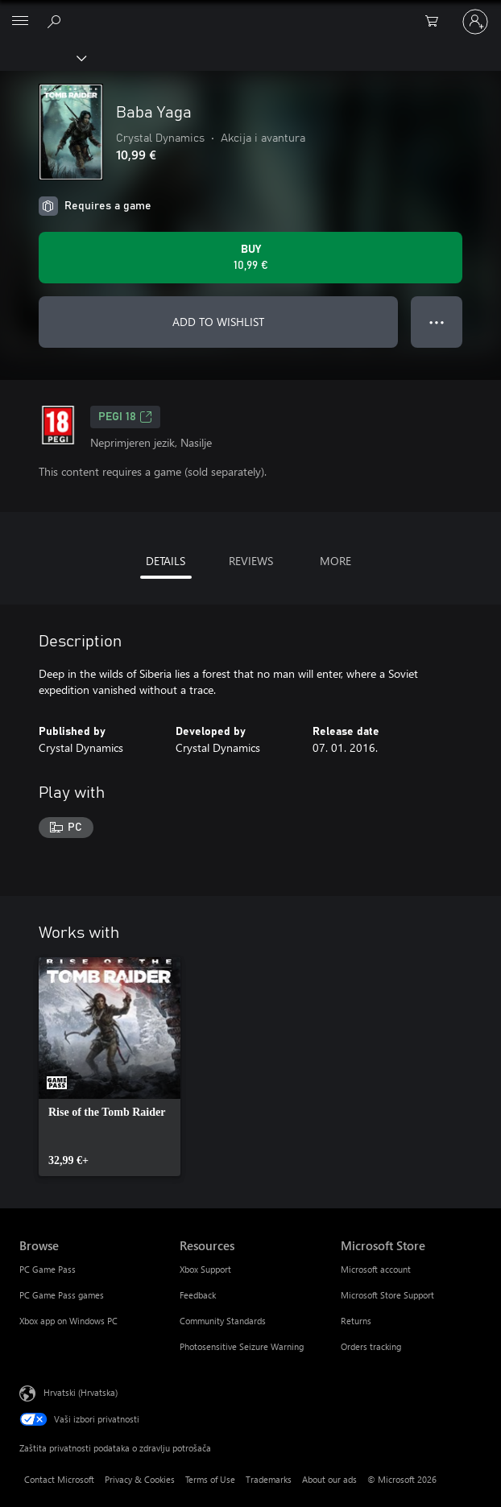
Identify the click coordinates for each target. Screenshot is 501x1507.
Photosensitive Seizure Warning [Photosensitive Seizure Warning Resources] (242, 1346)
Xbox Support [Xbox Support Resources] (205, 1269)
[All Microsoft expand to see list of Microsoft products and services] (20, 21)
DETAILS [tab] (165, 560)
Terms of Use (210, 1479)
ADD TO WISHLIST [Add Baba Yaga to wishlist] (218, 321)
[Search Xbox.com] (56, 21)
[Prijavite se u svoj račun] (475, 21)
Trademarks (269, 1479)
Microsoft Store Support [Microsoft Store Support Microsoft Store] (387, 1295)
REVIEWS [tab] (251, 560)
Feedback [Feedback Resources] (198, 1295)
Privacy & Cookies (140, 1479)
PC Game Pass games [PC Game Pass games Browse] (61, 1295)
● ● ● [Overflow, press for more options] (437, 321)
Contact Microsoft (59, 1479)
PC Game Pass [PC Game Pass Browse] (47, 1269)
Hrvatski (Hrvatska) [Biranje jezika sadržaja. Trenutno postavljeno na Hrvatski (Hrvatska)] (80, 1391)
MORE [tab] (335, 560)
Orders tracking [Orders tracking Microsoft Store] (371, 1346)
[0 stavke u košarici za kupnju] (436, 21)
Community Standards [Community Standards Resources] (223, 1320)
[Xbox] (42, 57)
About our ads (329, 1479)
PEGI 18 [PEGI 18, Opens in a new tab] (125, 417)
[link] (109, 1066)
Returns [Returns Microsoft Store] (356, 1320)
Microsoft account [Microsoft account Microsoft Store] (376, 1269)
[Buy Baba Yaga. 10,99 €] (250, 257)
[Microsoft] (249, 12)
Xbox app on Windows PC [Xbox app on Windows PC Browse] (68, 1320)
